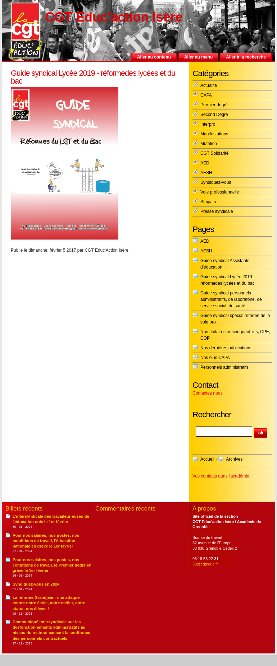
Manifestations (214, 133)
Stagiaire (208, 201)
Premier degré (214, 104)
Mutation (208, 143)
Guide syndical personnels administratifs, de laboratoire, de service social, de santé (231, 299)
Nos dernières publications (225, 347)
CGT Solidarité (214, 153)
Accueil (207, 459)
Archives (234, 459)
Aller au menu (198, 57)
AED (204, 163)
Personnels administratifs (224, 367)
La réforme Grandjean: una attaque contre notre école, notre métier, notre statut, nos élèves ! (49, 602)
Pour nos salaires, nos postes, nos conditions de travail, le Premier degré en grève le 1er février (52, 565)
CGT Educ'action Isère (114, 17)
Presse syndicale (216, 211)
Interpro (207, 124)
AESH (206, 172)
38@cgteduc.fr (205, 564)
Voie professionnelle (219, 192)
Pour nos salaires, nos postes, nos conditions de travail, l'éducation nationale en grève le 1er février (46, 540)
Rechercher (211, 414)
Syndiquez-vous (215, 182)
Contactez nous (207, 393)
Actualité (208, 85)
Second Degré (214, 114)
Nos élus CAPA (215, 357)
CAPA (206, 95)
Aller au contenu (154, 57)
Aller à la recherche (246, 57)
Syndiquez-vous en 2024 (36, 584)
